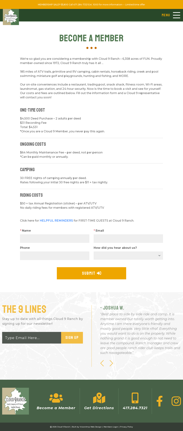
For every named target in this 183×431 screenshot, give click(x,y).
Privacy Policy (126, 427)
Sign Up (72, 337)
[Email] (31, 338)
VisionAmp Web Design (91, 427)
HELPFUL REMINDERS (56, 220)
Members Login (111, 427)
